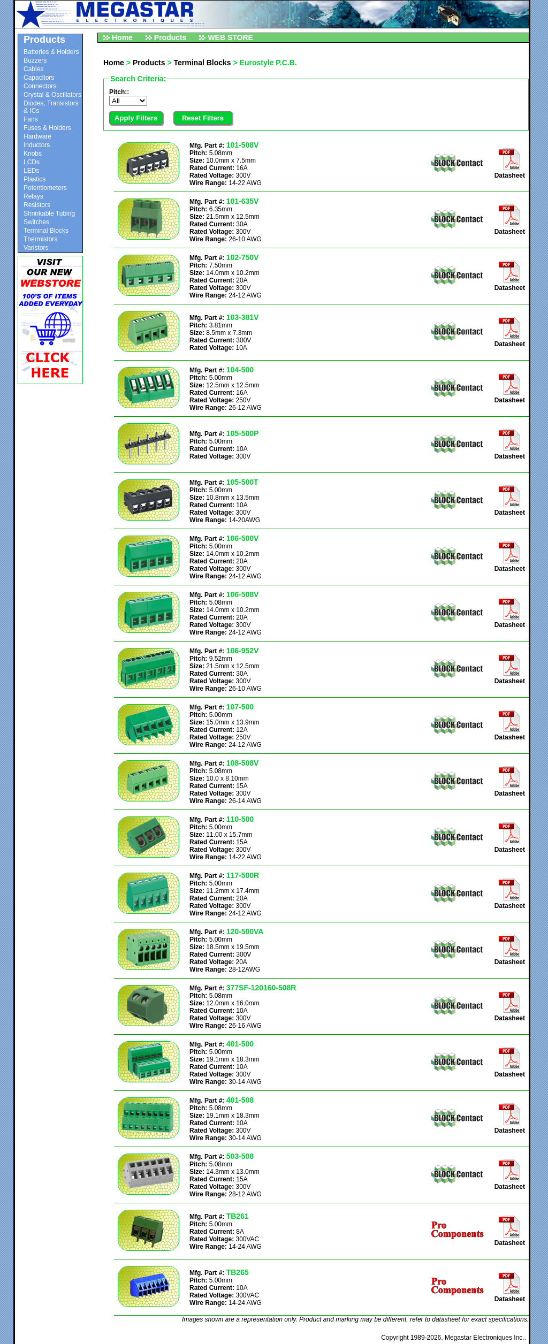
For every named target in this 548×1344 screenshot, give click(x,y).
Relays (33, 196)
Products (170, 37)
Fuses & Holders (47, 128)
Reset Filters (203, 118)
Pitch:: (119, 92)
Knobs (33, 153)
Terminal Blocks (46, 230)
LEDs (31, 170)
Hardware (37, 136)
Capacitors (39, 77)
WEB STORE (230, 37)
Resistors (37, 205)
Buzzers (35, 60)
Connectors (40, 86)
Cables (33, 69)
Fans (31, 119)
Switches (36, 222)
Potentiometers (45, 188)
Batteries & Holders (51, 52)
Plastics (34, 179)
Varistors (36, 247)
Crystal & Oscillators (52, 94)
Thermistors (40, 239)
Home (122, 37)
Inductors (37, 145)
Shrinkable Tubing (49, 213)
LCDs (32, 162)
